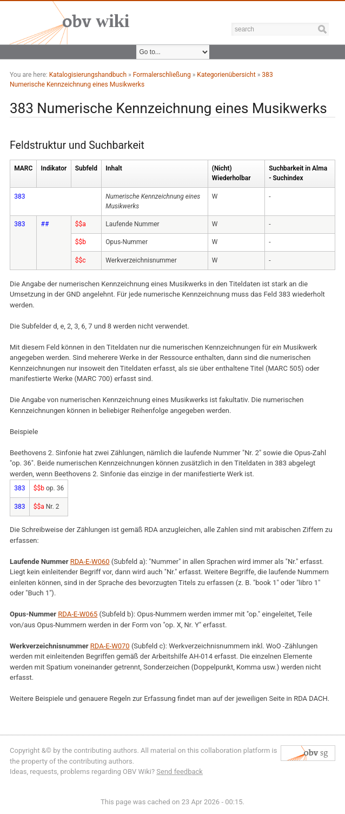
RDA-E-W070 (110, 646)
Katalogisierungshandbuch (88, 74)
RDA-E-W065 (77, 614)
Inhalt (113, 168)
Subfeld (86, 168)
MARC (23, 168)
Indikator (54, 168)
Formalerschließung (162, 74)
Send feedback (179, 771)
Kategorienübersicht (226, 74)
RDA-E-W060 (90, 561)
